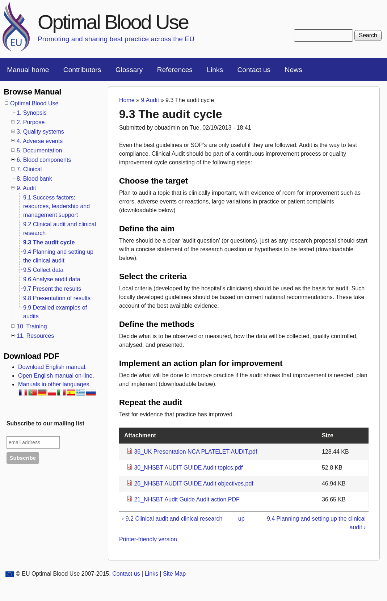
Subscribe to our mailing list (45, 423)
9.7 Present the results (52, 289)
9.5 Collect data (43, 270)
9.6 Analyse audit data (51, 279)
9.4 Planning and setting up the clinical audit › (316, 523)
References (175, 69)
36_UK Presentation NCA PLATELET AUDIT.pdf (195, 452)
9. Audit (26, 188)
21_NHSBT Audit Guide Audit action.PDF (186, 499)
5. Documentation (39, 150)
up (241, 519)
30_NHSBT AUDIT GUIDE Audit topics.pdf (188, 468)
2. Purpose (31, 122)
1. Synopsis (32, 113)
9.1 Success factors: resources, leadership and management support (56, 206)
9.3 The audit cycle (49, 242)
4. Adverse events (40, 141)
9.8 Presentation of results (57, 298)
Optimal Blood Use (113, 21)
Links (215, 69)
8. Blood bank (34, 179)
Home (127, 100)
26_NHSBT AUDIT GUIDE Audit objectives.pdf (193, 483)
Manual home (28, 69)
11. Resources (35, 336)
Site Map (174, 574)
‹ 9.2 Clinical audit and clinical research (172, 519)
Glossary (129, 69)
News (293, 69)
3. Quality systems (40, 132)
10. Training (32, 326)
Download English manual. (52, 367)
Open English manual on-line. (56, 376)
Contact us (253, 69)
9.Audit (150, 100)
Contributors (82, 69)
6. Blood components (44, 160)
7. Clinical (29, 169)
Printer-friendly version (148, 539)
